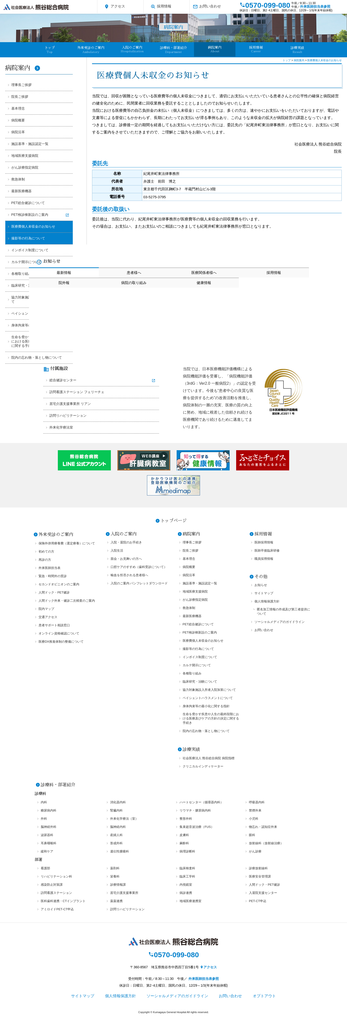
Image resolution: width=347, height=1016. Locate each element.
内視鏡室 (186, 884)
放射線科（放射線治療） (266, 843)
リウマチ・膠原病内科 (195, 810)
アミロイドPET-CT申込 (57, 909)
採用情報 (160, 7)
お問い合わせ (207, 6)
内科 (44, 802)
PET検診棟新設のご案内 (29, 215)
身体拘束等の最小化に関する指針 (206, 706)
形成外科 (116, 843)
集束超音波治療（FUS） (197, 827)
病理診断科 (187, 851)
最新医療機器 (21, 191)
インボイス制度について (29, 250)
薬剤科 (115, 868)
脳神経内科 (118, 827)
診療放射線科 (258, 868)
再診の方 (45, 559)
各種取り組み (192, 673)
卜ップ (50, 49)
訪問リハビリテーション (68, 415)
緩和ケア (47, 851)
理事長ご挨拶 (21, 85)
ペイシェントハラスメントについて (208, 698)
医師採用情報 (263, 542)
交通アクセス (48, 617)
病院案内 (214, 49)
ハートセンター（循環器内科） (201, 802)
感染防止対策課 (52, 884)
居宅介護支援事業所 (124, 893)
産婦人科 (116, 835)
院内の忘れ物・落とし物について (36, 357)
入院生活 (117, 550)
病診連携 (186, 893)
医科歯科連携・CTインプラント (63, 901)
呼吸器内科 (257, 802)
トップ (287, 60)
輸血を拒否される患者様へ (129, 575)
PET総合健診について (28, 203)
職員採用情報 (263, 559)
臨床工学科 (187, 876)
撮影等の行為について (28, 238)
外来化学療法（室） (124, 818)
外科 (44, 818)
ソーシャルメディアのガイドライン (279, 622)
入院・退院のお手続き (126, 542)
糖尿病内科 (48, 810)
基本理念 (18, 108)
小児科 (253, 818)
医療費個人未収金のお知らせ (33, 226)
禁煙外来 (255, 810)
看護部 (45, 868)
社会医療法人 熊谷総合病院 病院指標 (208, 758)
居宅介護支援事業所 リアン (70, 404)
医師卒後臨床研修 (267, 550)
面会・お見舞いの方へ (126, 559)
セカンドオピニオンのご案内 (59, 584)
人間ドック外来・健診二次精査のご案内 (67, 600)
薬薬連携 (116, 901)
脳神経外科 (48, 827)
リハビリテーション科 (56, 876)
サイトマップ (263, 593)
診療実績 (297, 49)
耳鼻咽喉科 (48, 843)
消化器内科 (118, 802)
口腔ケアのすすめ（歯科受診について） (139, 567)
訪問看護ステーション (56, 893)
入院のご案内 (132, 49)
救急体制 (18, 179)
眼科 (252, 835)
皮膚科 (184, 835)
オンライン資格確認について (59, 633)
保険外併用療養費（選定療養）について (67, 543)
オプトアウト (264, 996)
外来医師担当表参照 (315, 6)
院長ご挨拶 (19, 97)
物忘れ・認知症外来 (263, 827)
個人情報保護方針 (267, 601)
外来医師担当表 (49, 568)
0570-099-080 (265, 5)
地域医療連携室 (190, 901)
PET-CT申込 (257, 901)
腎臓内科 (116, 810)
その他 (260, 576)
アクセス (114, 6)
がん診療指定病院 (24, 167)
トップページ (173, 521)
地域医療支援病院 (24, 156)
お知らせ (260, 585)
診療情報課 (118, 884)
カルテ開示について (26, 262)
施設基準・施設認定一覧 (29, 144)
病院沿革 (18, 132)
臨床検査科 (187, 868)
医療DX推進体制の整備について (61, 641)
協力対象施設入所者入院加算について (209, 690)
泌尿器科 (47, 835)
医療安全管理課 (260, 876)
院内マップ (46, 609)
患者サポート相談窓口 (54, 625)
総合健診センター (62, 380)
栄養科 (115, 876)
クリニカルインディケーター (203, 766)
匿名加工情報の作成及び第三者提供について (283, 611)
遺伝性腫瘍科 (119, 851)
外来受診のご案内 (90, 49)
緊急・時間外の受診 (53, 576)
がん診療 (255, 851)
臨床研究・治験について (200, 681)
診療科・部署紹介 (173, 49)
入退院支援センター (263, 893)
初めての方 (46, 551)
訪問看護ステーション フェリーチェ (76, 392)
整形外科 (186, 818)
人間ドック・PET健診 (54, 592)
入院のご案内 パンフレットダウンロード (139, 583)
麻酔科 (184, 843)
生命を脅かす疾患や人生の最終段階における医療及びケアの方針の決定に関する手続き (211, 718)
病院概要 (18, 120)
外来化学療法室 (61, 427)
